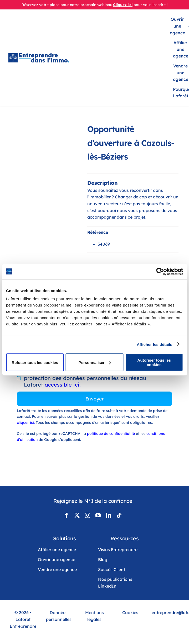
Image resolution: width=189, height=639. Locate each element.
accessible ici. (63, 384)
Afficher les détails (154, 344)
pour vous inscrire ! (150, 4)
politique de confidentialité (111, 433)
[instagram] (87, 515)
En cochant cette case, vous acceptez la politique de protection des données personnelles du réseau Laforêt (92, 378)
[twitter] (77, 515)
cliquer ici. (26, 422)
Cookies (130, 612)
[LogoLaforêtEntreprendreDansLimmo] (38, 55)
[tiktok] (119, 515)
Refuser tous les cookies (35, 362)
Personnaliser (95, 362)
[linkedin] (108, 515)
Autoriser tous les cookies (154, 362)
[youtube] (98, 515)
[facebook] (66, 515)
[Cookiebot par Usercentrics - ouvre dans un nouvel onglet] (160, 271)
